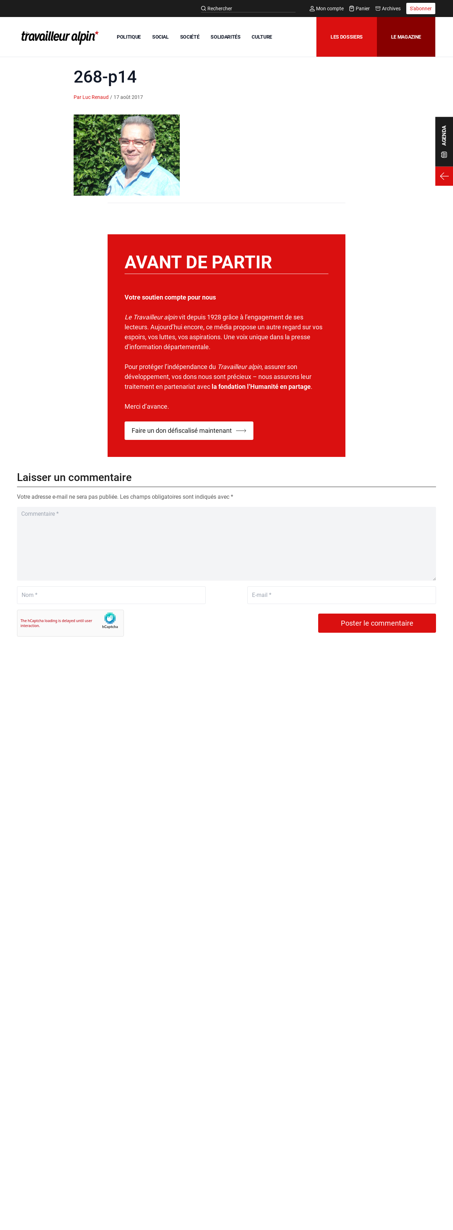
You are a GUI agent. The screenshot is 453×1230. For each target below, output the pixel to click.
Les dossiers (347, 37)
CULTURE (262, 37)
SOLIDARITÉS (225, 37)
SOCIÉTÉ (190, 37)
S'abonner (421, 8)
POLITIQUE (129, 37)
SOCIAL (160, 37)
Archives (388, 8)
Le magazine (406, 37)
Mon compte (327, 8)
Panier (359, 8)
